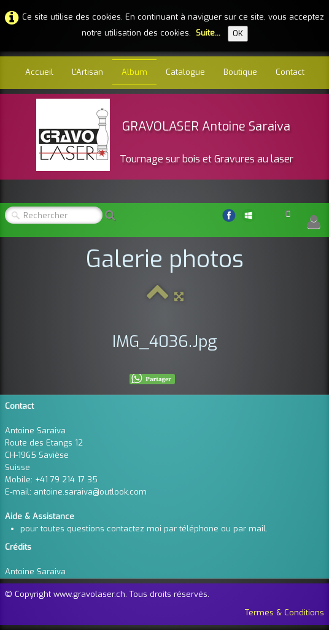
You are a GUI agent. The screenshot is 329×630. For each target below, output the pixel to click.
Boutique (240, 72)
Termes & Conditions (284, 612)
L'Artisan (87, 72)
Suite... (208, 33)
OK (238, 33)
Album (134, 72)
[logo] (164, 135)
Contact (290, 72)
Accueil (39, 72)
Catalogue (185, 72)
